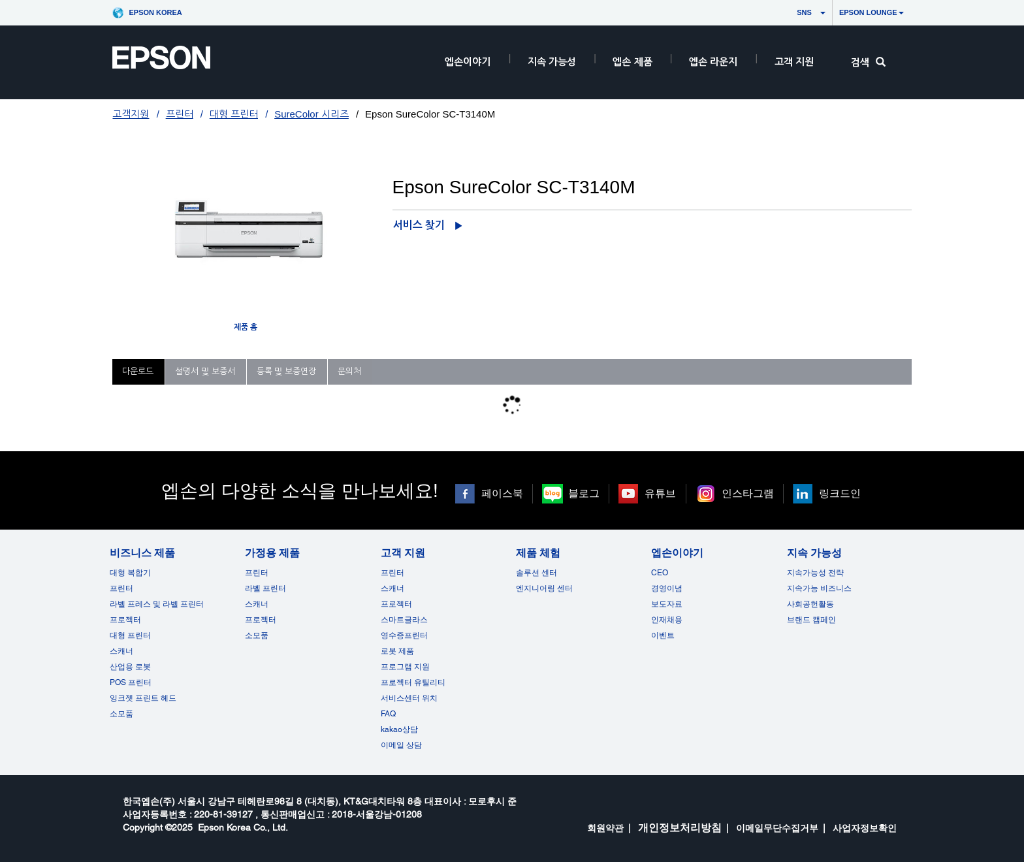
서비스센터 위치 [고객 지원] (409, 698)
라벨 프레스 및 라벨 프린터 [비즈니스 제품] (157, 604)
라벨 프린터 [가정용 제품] (265, 588)
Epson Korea (155, 12)
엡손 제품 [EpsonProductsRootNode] (632, 61)
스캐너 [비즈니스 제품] (121, 651)
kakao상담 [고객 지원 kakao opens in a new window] (399, 729)
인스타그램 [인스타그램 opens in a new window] (748, 493)
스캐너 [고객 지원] (392, 588)
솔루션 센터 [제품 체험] (536, 572)
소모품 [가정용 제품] (256, 635)
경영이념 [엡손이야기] (666, 588)
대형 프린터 (234, 114)
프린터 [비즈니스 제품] (121, 588)
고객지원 (130, 114)
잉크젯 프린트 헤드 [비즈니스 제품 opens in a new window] (143, 698)
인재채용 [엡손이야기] (666, 619)
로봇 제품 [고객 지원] (397, 651)
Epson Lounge (871, 12)
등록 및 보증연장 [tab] (286, 371)
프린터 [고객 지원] (392, 572)
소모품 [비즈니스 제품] (121, 713)
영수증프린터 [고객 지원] (404, 635)
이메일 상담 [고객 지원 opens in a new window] (401, 745)
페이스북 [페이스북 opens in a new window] (502, 493)
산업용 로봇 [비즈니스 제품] (130, 666)
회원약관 (605, 828)
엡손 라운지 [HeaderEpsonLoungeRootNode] (713, 61)
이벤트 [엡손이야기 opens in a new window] (663, 635)
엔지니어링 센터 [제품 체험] (544, 588)
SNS (792, 12)
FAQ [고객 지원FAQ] (388, 713)
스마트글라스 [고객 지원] (404, 619)
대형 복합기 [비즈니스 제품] (130, 572)
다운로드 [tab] (137, 371)
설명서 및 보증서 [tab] (204, 371)
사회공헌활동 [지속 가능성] (810, 604)
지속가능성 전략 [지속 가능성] (815, 572)
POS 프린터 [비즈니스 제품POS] (131, 682)
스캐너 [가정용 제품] (256, 604)
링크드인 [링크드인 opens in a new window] (840, 493)
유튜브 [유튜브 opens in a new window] (660, 493)
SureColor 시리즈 (311, 114)
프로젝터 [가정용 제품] (260, 619)
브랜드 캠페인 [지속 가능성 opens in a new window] (811, 619)
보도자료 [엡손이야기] (666, 604)
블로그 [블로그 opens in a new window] (584, 493)
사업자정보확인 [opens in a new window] (865, 828)
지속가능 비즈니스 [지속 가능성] (819, 588)
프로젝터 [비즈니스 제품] (125, 619)
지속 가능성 (552, 61)
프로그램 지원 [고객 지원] (405, 666)
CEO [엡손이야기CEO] (659, 572)
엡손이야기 (467, 61)
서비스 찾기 (419, 225)
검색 (868, 62)
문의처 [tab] (349, 371)
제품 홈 (245, 327)
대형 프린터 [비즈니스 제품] (130, 635)
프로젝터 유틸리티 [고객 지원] (413, 682)
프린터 (179, 114)
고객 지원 (794, 61)
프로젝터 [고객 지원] (396, 604)
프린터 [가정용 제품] (256, 572)
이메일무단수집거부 (777, 828)
